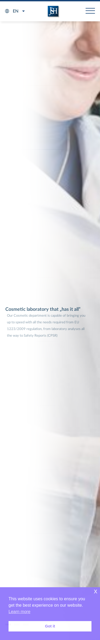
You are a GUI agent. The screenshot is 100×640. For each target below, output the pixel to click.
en (15, 11)
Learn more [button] (19, 611)
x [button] (95, 591)
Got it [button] (50, 626)
